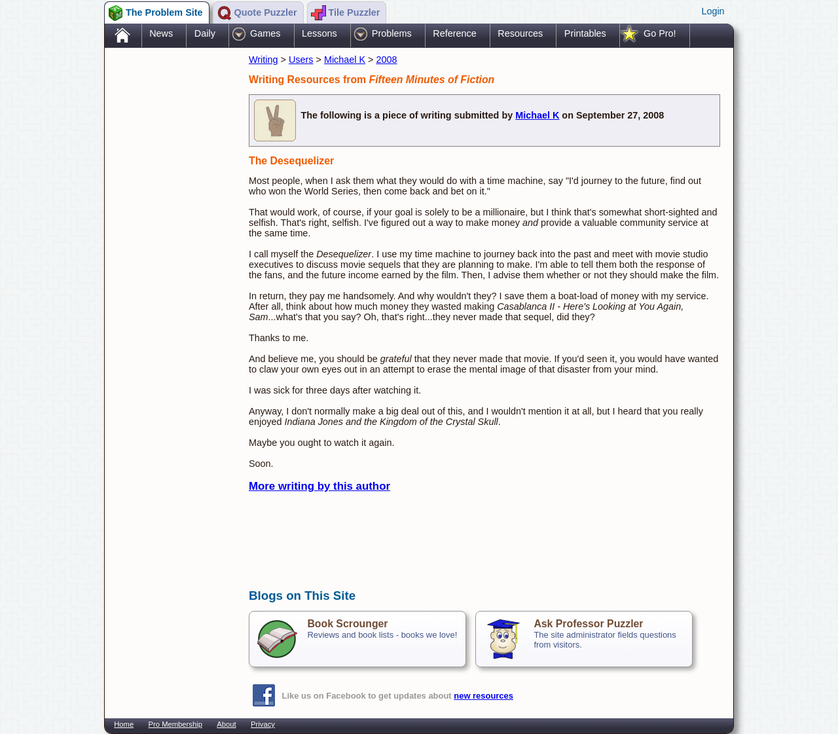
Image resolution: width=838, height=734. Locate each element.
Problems (392, 33)
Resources (520, 33)
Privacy (263, 724)
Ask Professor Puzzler (588, 623)
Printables (585, 33)
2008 (386, 59)
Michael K (344, 59)
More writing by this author (319, 486)
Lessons (319, 33)
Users (301, 59)
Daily (204, 33)
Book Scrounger (347, 623)
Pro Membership (175, 724)
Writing (263, 59)
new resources (483, 696)
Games (265, 33)
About (226, 724)
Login (712, 11)
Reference (454, 33)
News (161, 33)
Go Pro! (660, 33)
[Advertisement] (170, 257)
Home (124, 724)
